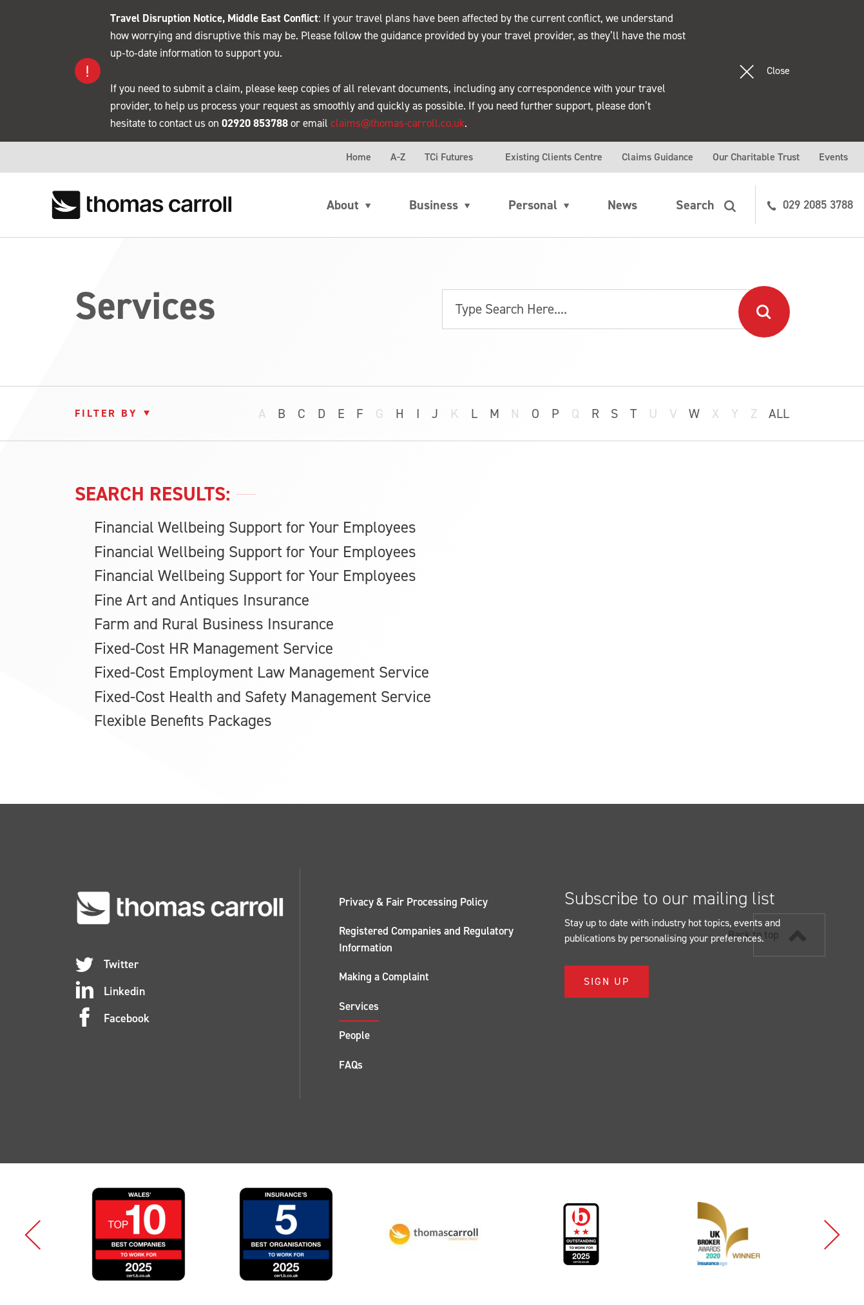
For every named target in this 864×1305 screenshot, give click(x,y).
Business (433, 204)
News (622, 204)
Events (833, 157)
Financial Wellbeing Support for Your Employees (255, 527)
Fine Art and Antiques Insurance (201, 600)
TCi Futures (449, 157)
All (779, 413)
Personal (532, 204)
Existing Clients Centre (553, 157)
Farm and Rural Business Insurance (214, 623)
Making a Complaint (384, 976)
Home (358, 157)
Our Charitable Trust (756, 157)
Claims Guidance (657, 157)
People (354, 1035)
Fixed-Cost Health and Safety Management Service (262, 696)
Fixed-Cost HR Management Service (213, 648)
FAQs (351, 1065)
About (343, 204)
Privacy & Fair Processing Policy (413, 902)
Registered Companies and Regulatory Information (426, 939)
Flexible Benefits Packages (183, 720)
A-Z (397, 157)
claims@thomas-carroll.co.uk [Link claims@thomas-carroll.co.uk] (398, 123)
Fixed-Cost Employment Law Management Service (261, 672)
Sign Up (606, 981)
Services (359, 1006)
